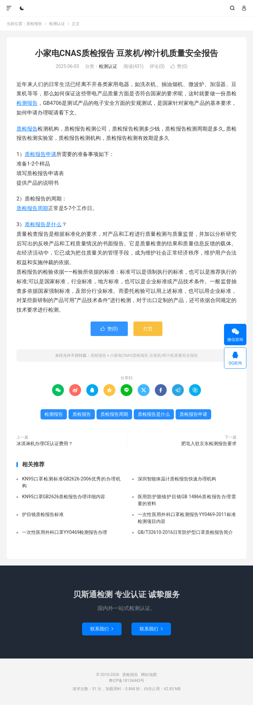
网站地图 (149, 674)
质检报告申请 (40, 154)
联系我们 (101, 628)
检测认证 (57, 23)
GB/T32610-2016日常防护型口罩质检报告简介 (185, 532)
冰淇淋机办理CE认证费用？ (44, 443)
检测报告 (27, 103)
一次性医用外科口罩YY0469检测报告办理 (64, 532)
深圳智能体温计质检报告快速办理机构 (177, 478)
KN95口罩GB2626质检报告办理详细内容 (63, 496)
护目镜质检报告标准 (43, 514)
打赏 (148, 328)
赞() (179, 66)
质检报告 (127, 8)
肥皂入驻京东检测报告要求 (209, 443)
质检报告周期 (32, 208)
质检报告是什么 (43, 224)
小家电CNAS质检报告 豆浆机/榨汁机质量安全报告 (126, 53)
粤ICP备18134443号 (127, 680)
